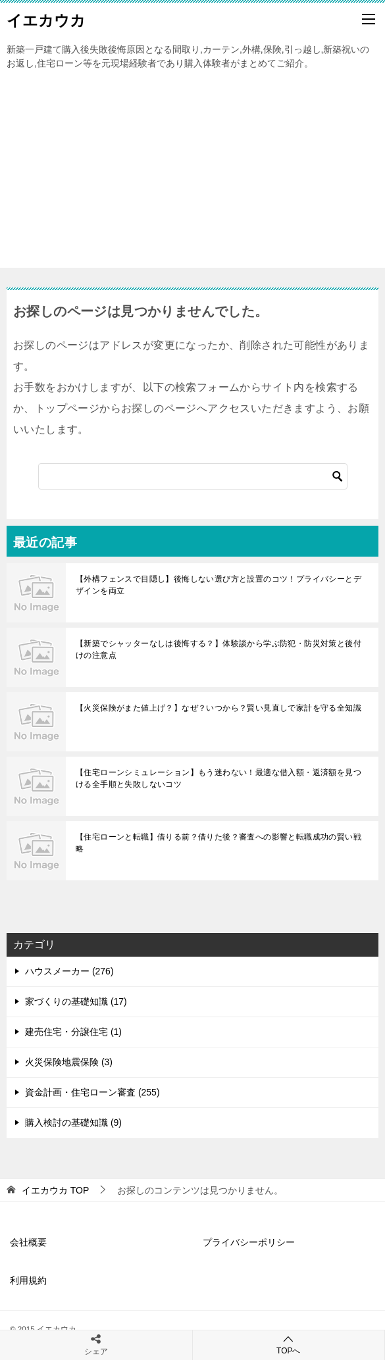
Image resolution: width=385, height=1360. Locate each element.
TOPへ (289, 1344)
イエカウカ (46, 19)
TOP (55, 1190)
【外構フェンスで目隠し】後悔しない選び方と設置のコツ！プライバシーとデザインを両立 (218, 584)
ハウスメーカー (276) (69, 971)
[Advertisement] (192, 176)
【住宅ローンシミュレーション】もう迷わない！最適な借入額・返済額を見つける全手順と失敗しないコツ (218, 778)
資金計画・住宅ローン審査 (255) (92, 1092)
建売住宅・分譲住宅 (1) (73, 1031)
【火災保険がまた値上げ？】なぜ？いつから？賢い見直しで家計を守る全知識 (218, 708)
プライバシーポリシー (249, 1242)
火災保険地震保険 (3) (69, 1062)
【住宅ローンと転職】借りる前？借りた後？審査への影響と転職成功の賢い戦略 (218, 842)
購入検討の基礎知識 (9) (73, 1122)
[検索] (192, 476)
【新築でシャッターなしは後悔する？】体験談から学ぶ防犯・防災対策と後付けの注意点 (218, 649)
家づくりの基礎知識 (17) (76, 1001)
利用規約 (28, 1280)
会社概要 (28, 1242)
